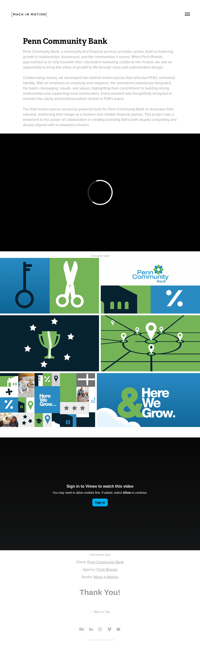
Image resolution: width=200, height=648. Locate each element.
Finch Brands (107, 569)
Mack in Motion (106, 576)
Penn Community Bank (105, 562)
